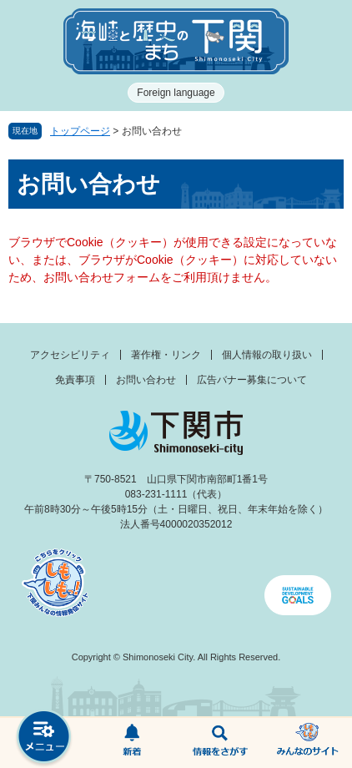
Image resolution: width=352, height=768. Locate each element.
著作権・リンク (166, 355)
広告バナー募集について (252, 380)
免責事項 (75, 380)
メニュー (44, 738)
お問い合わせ (146, 380)
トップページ (80, 131)
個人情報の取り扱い (267, 355)
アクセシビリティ (70, 355)
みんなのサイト (308, 743)
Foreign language (175, 93)
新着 (132, 743)
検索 (220, 743)
